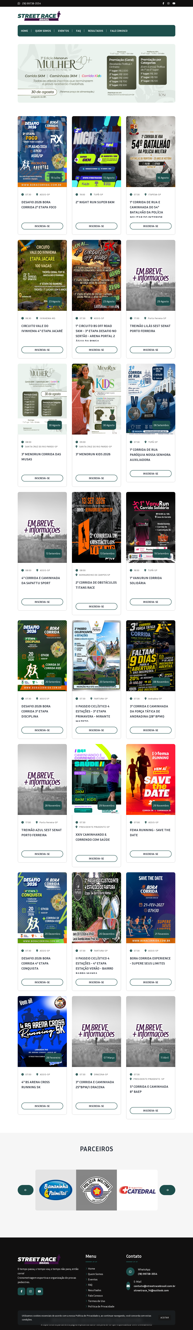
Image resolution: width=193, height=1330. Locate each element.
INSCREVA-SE (42, 226)
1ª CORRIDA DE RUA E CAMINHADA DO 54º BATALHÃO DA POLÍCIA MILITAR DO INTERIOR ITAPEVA (146, 212)
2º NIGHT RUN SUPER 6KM (95, 202)
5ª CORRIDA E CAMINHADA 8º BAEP (149, 1088)
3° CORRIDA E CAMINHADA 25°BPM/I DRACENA (95, 1084)
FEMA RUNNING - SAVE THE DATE (150, 832)
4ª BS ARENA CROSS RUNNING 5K (35, 1084)
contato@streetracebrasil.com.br (154, 1286)
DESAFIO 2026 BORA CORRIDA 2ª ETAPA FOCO (38, 204)
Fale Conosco (118, 30)
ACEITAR (164, 1317)
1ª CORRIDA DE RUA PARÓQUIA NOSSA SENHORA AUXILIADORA (150, 454)
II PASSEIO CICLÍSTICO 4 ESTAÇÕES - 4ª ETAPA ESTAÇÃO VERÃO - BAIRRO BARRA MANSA (94, 965)
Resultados (95, 30)
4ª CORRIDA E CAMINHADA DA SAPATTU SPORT (40, 580)
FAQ (78, 30)
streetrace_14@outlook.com (151, 1290)
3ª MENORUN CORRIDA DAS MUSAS (41, 456)
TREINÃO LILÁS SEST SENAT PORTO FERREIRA (150, 328)
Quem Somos (43, 30)
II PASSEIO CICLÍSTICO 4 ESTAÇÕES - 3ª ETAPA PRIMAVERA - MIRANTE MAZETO (93, 713)
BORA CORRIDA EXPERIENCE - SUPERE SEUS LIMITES (150, 960)
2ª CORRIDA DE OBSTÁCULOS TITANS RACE (96, 584)
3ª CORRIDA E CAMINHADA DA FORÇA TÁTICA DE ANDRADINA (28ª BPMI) (149, 711)
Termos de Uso (96, 1301)
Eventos (63, 30)
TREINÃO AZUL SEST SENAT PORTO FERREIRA (41, 832)
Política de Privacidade (101, 1306)
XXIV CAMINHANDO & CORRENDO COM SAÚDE (93, 836)
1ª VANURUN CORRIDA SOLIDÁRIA (146, 580)
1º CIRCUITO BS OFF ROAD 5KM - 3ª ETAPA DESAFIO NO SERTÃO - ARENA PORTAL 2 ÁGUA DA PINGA (96, 333)
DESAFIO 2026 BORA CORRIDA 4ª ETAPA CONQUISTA (36, 963)
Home (24, 30)
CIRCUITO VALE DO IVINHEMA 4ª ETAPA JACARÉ (42, 328)
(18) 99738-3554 (31, 3)
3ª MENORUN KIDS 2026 (93, 454)
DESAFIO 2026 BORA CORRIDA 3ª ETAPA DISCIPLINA (36, 711)
